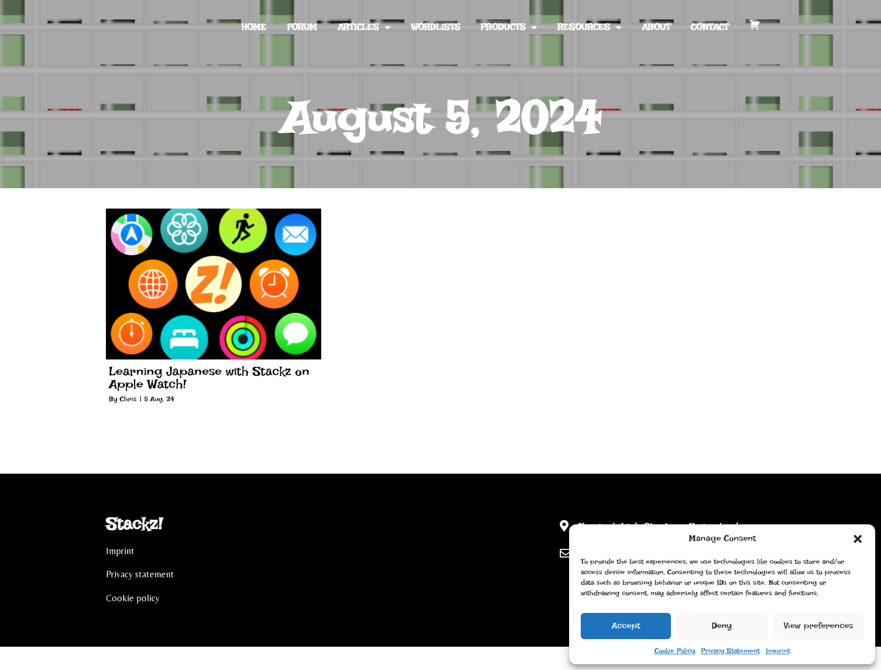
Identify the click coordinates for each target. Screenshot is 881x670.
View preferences (818, 625)
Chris (128, 399)
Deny (722, 625)
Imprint (778, 651)
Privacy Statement (730, 651)
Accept (626, 625)
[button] (858, 539)
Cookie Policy (675, 651)
